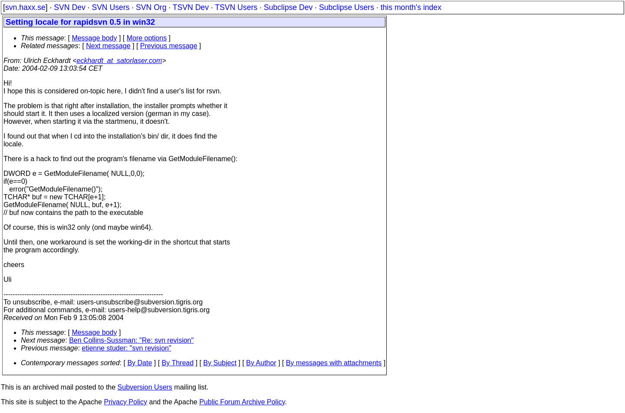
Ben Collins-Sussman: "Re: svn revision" (131, 340)
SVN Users (110, 7)
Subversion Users (145, 387)
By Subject (219, 363)
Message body (94, 38)
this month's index (411, 7)
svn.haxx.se (25, 7)
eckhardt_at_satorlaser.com (119, 60)
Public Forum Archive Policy (242, 402)
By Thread (178, 363)
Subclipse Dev (288, 7)
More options (147, 38)
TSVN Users (236, 7)
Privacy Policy (125, 402)
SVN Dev (69, 7)
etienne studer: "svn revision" (126, 348)
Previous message (168, 46)
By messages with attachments (334, 363)
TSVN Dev (191, 7)
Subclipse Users (346, 7)
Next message (108, 46)
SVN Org (151, 7)
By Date (139, 363)
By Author (261, 363)
